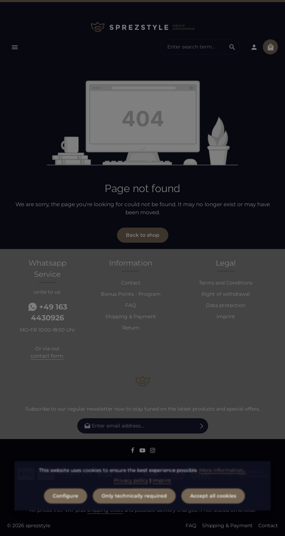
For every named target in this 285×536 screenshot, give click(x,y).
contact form (47, 356)
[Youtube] (143, 451)
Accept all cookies (213, 508)
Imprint (225, 316)
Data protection (225, 305)
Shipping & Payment (130, 316)
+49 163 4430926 (47, 312)
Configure (65, 508)
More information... (222, 482)
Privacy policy (131, 493)
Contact (131, 283)
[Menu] (14, 46)
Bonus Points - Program (131, 294)
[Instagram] (153, 451)
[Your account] (253, 46)
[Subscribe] (202, 425)
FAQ (130, 305)
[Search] (232, 47)
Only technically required (134, 508)
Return (130, 328)
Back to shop (143, 235)
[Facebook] (133, 451)
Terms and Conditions (226, 283)
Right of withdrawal (225, 294)
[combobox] (192, 47)
